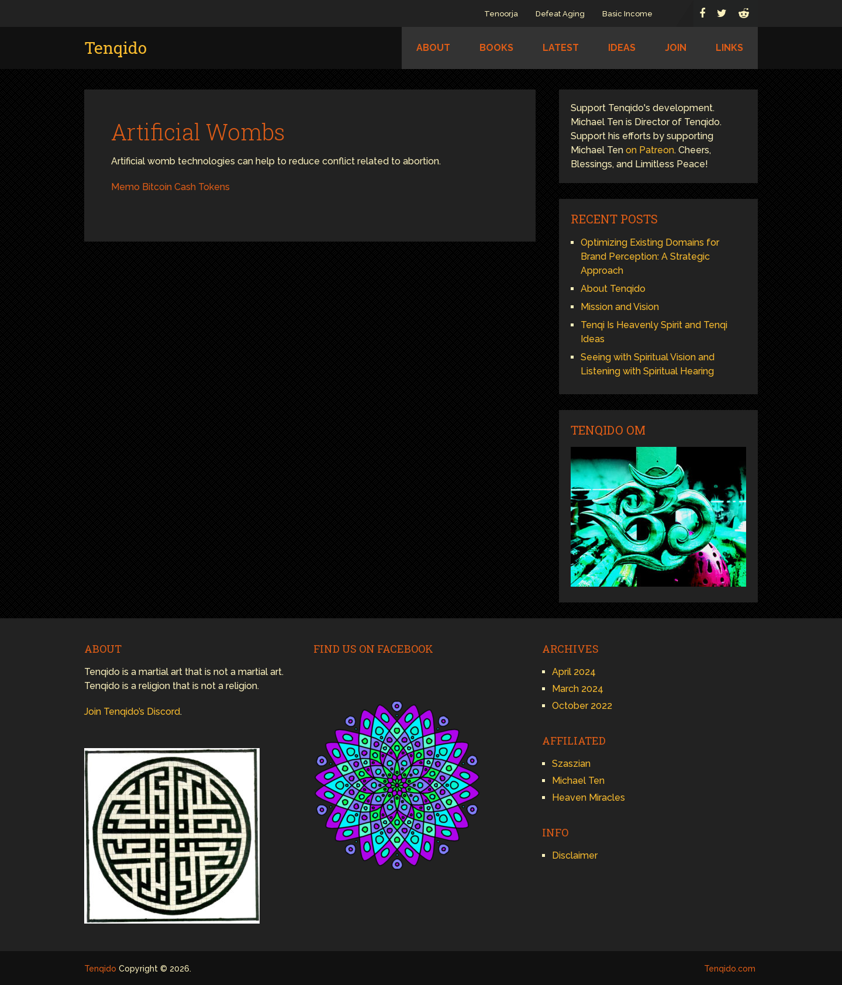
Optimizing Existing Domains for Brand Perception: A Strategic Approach (650, 256)
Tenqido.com (729, 968)
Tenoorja (501, 13)
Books (496, 47)
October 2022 (582, 705)
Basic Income (627, 13)
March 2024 (577, 688)
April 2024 (574, 671)
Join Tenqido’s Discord (132, 711)
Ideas (622, 47)
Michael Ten (578, 780)
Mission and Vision (620, 306)
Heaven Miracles (588, 797)
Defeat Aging (560, 13)
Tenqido (115, 48)
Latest (561, 47)
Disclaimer (575, 855)
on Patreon (650, 150)
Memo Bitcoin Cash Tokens (170, 186)
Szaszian (571, 763)
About (433, 47)
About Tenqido (613, 288)
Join (675, 47)
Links (729, 47)
